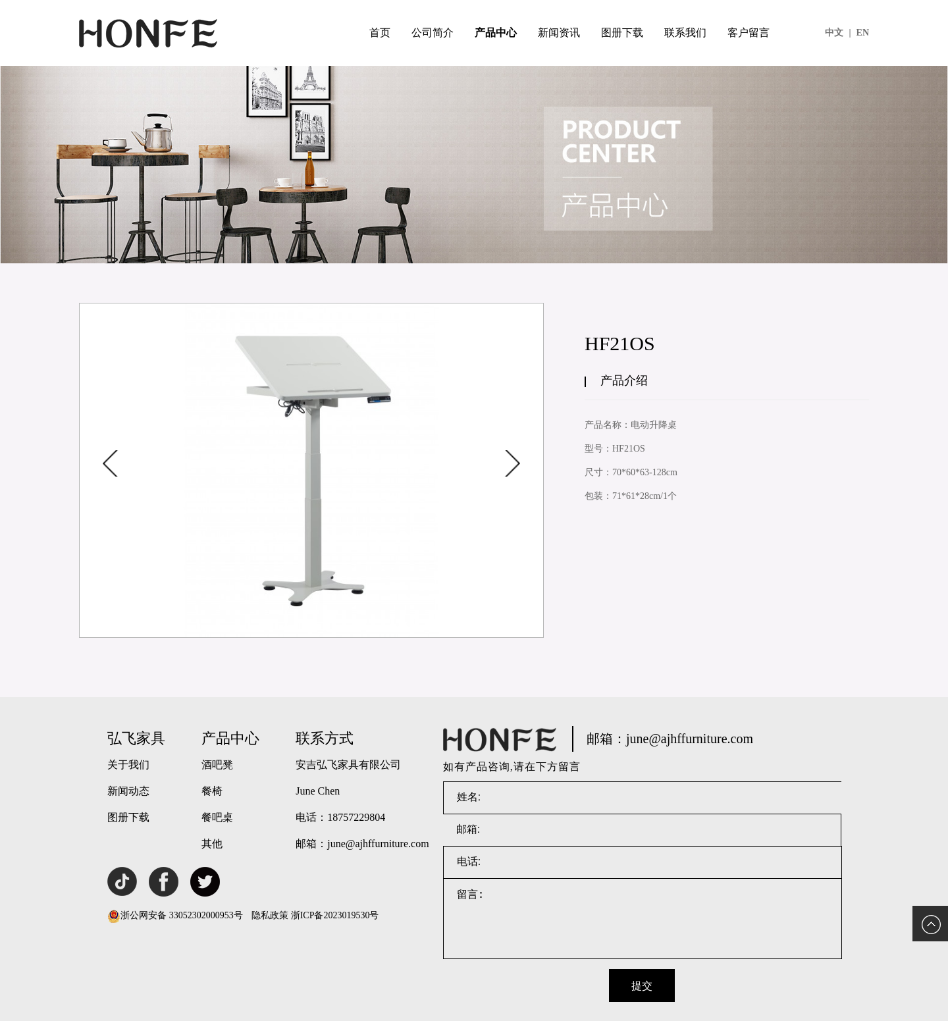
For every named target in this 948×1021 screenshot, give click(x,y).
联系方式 (325, 738)
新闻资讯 (559, 32)
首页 (379, 32)
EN (862, 33)
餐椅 (212, 791)
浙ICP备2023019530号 (335, 915)
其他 (212, 843)
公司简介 (432, 32)
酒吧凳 (217, 764)
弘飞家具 (136, 738)
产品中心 (496, 32)
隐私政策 (269, 915)
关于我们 (128, 764)
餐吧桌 (217, 817)
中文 (838, 33)
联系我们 (685, 32)
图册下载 (622, 32)
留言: (642, 919)
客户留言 (748, 32)
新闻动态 (128, 791)
